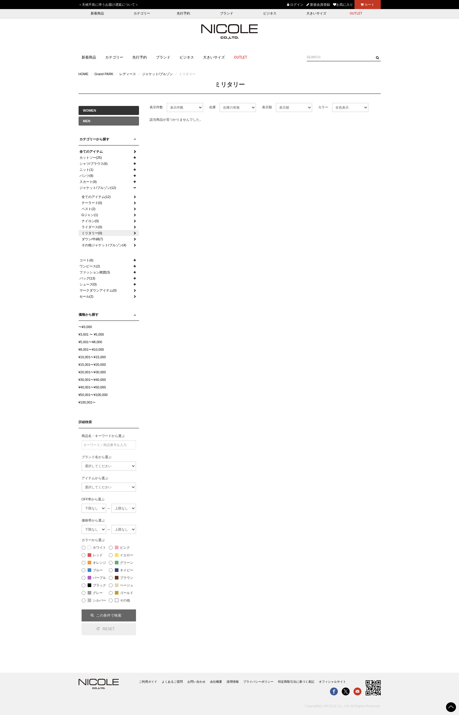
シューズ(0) (88, 284)
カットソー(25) (90, 157)
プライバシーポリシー (258, 681)
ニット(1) (86, 169)
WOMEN (89, 110)
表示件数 (156, 107)
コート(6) (86, 260)
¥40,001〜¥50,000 (92, 387)
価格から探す (89, 314)
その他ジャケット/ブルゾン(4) (104, 245)
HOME (84, 74)
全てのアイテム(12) (96, 197)
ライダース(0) (92, 227)
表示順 (267, 107)
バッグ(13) (87, 278)
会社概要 (216, 681)
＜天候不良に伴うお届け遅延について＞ (108, 4)
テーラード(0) (92, 203)
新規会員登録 (318, 4)
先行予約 (183, 13)
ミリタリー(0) (92, 233)
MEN (86, 121)
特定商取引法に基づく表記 (296, 681)
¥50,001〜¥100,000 (93, 395)
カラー (323, 107)
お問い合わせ (196, 681)
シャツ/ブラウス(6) (93, 163)
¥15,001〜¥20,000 (92, 364)
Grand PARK (103, 74)
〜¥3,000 (85, 327)
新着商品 (97, 13)
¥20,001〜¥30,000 (92, 372)
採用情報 (233, 681)
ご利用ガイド (148, 681)
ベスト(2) (88, 209)
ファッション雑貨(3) (94, 272)
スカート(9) (88, 182)
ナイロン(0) (90, 221)
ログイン (295, 4)
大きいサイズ (316, 13)
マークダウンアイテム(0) (98, 290)
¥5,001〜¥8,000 (90, 342)
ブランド (226, 13)
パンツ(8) (86, 175)
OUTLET (356, 13)
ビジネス (269, 13)
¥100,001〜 (87, 402)
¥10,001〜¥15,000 (92, 357)
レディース (127, 74)
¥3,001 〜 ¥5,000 (91, 334)
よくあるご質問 (172, 681)
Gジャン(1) (90, 215)
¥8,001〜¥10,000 (91, 349)
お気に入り (343, 4)
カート (367, 4)
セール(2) (86, 296)
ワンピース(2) (89, 266)
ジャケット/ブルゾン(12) (97, 188)
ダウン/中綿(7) (92, 239)
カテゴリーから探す (94, 139)
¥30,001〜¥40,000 (92, 379)
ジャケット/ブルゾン (157, 74)
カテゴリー (142, 13)
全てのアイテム (91, 151)
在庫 (212, 107)
